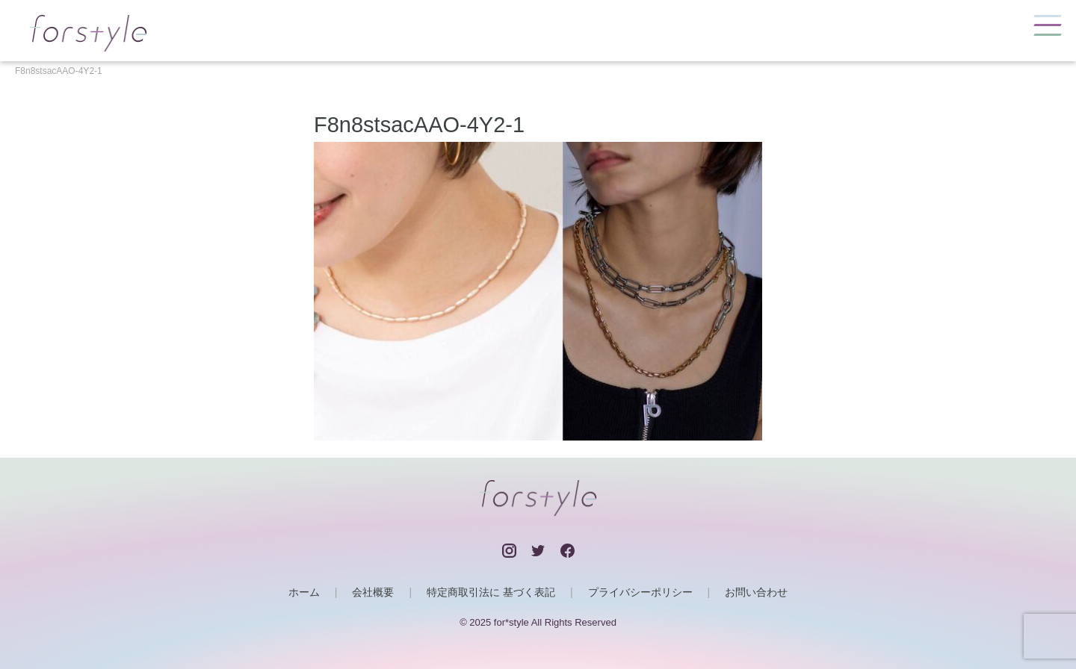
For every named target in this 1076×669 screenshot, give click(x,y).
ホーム (304, 592)
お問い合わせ (756, 592)
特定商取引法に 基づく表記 (491, 592)
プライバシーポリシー (640, 592)
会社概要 (373, 592)
